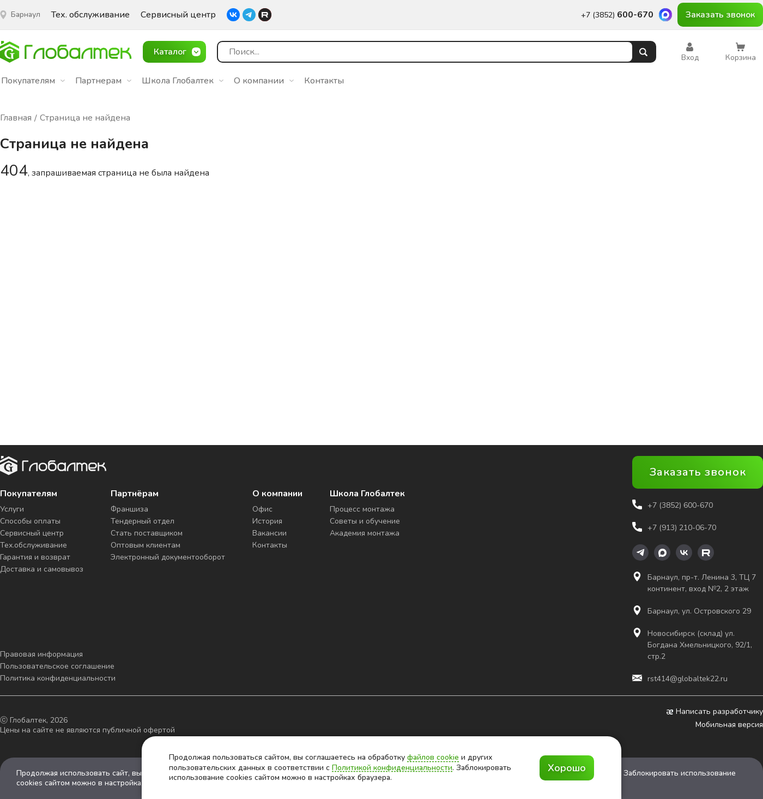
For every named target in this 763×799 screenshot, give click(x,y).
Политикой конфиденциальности (392, 767)
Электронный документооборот (168, 557)
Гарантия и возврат (35, 557)
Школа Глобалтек (182, 81)
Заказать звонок (720, 15)
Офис (262, 509)
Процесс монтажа (362, 509)
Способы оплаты (30, 521)
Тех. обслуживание (90, 15)
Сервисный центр (178, 15)
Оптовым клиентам (145, 545)
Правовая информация (41, 654)
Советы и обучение (365, 521)
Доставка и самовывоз (41, 569)
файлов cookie (433, 757)
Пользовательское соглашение (57, 666)
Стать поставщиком (147, 533)
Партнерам (103, 81)
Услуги (12, 509)
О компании (264, 81)
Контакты (324, 81)
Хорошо (567, 767)
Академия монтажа (364, 533)
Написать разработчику (715, 712)
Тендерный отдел (142, 521)
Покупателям (33, 81)
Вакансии (269, 533)
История (267, 521)
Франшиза (129, 509)
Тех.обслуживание (33, 545)
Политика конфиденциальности (58, 678)
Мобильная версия (729, 725)
